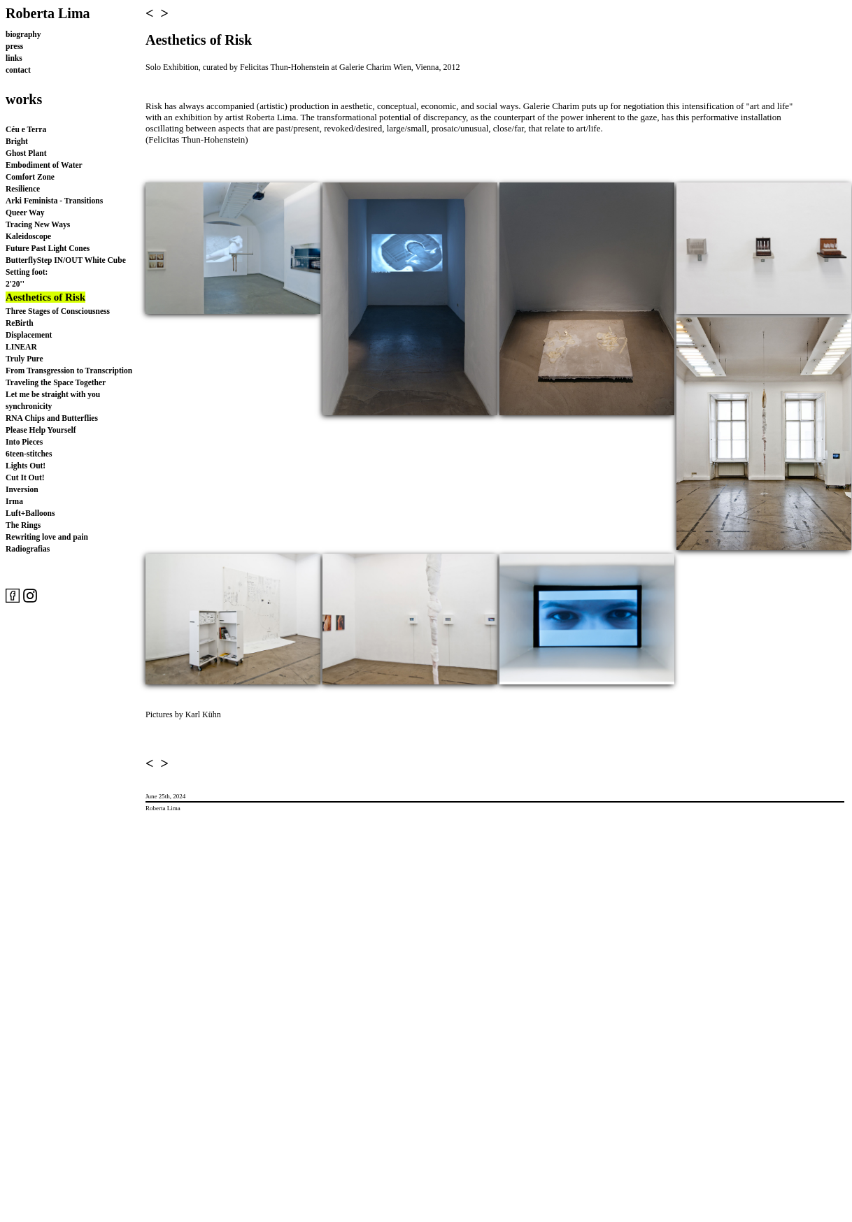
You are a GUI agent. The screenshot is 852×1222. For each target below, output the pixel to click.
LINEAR (21, 347)
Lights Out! (25, 465)
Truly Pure (24, 358)
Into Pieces (24, 442)
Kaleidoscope (28, 236)
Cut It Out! (25, 477)
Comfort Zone (30, 177)
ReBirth (20, 323)
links (14, 58)
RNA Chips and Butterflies (52, 418)
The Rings (23, 525)
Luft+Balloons (30, 513)
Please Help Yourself (41, 430)
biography (23, 34)
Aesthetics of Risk (45, 297)
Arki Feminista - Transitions (54, 200)
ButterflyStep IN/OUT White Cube (66, 260)
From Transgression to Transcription (69, 370)
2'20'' (15, 284)
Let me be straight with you (53, 394)
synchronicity (29, 406)
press (14, 46)
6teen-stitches (29, 454)
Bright (17, 141)
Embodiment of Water (44, 165)
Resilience (23, 189)
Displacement (29, 335)
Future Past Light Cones (48, 248)
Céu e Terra (26, 129)
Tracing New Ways (38, 224)
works (24, 99)
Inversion (22, 489)
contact (18, 70)
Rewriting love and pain (47, 537)
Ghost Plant (26, 153)
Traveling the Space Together (56, 382)
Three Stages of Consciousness (58, 311)
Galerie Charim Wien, (377, 67)
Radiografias (28, 549)
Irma (14, 501)
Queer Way (25, 212)
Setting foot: (27, 272)
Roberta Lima (48, 13)
